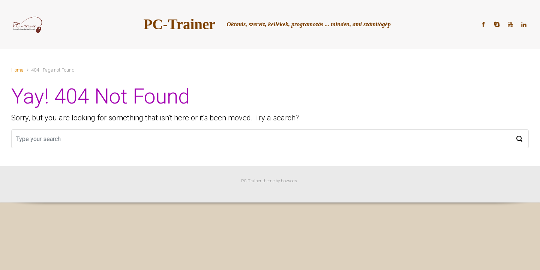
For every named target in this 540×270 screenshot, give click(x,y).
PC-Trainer (180, 24)
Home (17, 70)
